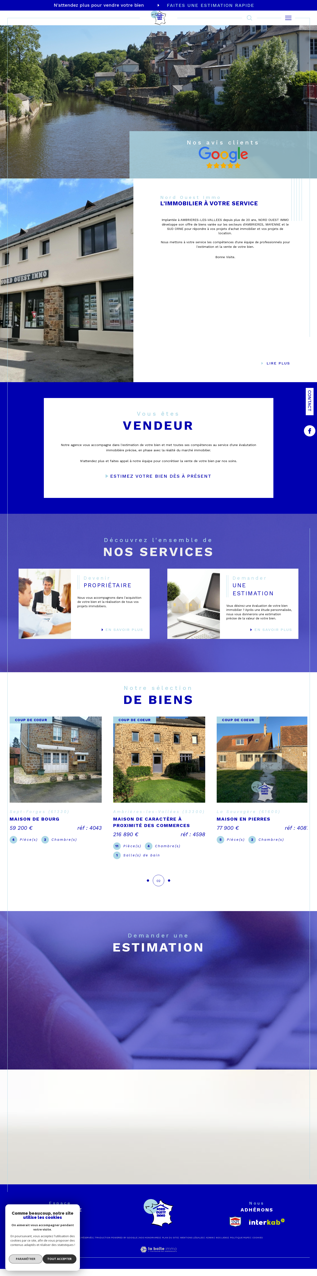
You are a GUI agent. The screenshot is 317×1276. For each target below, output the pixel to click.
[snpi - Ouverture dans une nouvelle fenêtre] (235, 1247)
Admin (209, 1263)
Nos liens (222, 1263)
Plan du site (170, 1263)
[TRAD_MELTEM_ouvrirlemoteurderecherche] (249, 18)
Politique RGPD (240, 1263)
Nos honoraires (149, 1263)
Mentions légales (191, 1263)
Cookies (257, 1263)
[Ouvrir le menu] (288, 18)
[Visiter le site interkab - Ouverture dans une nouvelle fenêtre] (267, 1247)
